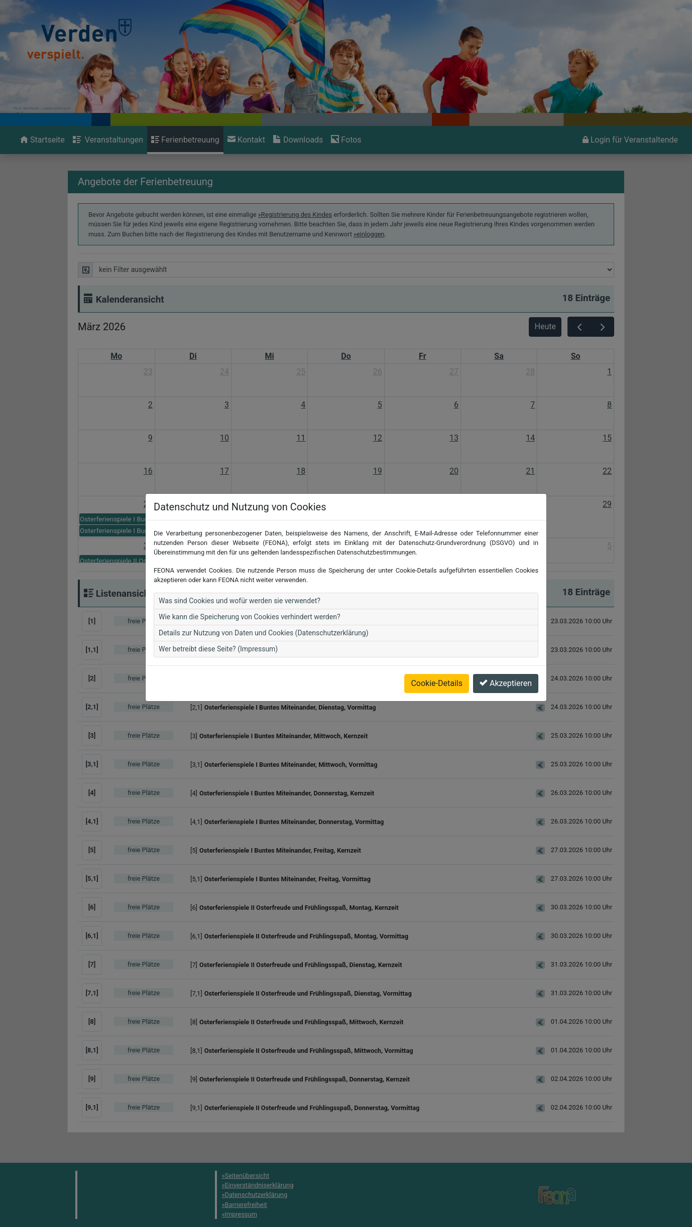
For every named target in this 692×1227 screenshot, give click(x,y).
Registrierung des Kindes (296, 214)
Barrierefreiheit (246, 1204)
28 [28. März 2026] (530, 504)
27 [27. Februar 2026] (453, 371)
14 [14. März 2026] (530, 438)
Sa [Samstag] (498, 356)
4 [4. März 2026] (303, 405)
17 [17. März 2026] (224, 471)
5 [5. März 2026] (380, 405)
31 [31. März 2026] (224, 546)
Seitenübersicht (247, 1175)
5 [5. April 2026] (609, 546)
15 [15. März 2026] (607, 438)
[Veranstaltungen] (108, 140)
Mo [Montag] (116, 356)
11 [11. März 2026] (300, 438)
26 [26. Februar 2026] (377, 371)
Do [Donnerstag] (346, 356)
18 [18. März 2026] (300, 471)
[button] (356, 621)
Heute (545, 326)
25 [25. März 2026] (300, 504)
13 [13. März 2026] (453, 438)
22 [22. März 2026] (607, 471)
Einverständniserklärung (259, 1185)
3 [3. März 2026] (226, 405)
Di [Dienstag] (193, 356)
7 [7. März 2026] (532, 405)
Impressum (241, 1214)
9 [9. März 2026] (150, 438)
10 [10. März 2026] (224, 438)
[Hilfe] (346, 140)
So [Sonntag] (576, 356)
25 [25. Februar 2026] (300, 371)
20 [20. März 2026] (453, 471)
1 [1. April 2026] (303, 546)
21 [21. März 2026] (530, 471)
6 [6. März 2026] (456, 405)
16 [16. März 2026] (148, 471)
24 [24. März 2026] (224, 504)
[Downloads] (298, 140)
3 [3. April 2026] (456, 546)
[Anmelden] (630, 140)
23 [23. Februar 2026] (148, 371)
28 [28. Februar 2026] (530, 371)
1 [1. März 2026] (609, 371)
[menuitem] (42, 140)
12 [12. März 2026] (377, 438)
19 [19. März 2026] (377, 471)
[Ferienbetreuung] (185, 140)
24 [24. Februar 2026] (224, 371)
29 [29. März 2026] (607, 504)
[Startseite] (42, 140)
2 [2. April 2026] (380, 546)
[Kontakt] (246, 140)
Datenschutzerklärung (256, 1194)
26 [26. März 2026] (377, 504)
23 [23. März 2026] (148, 504)
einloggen (371, 234)
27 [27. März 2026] (453, 504)
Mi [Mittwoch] (269, 356)
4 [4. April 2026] (532, 546)
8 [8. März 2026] (609, 405)
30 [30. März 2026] (148, 546)
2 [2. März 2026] (150, 405)
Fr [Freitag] (422, 356)
